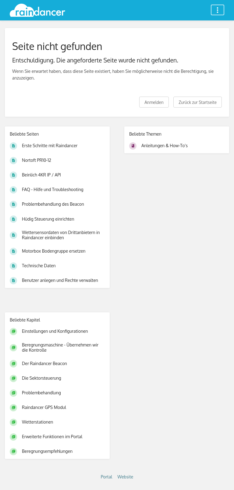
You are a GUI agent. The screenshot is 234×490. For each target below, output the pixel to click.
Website (125, 476)
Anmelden (154, 102)
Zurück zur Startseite (198, 102)
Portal (106, 476)
